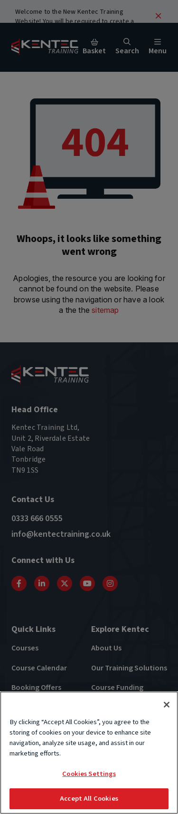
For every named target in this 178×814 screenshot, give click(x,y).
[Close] (166, 705)
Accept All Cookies (89, 800)
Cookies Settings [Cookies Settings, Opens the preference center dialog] (88, 775)
